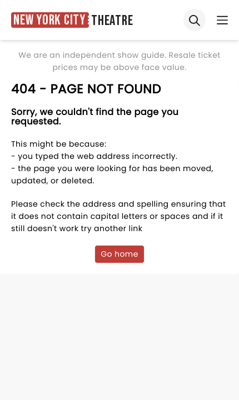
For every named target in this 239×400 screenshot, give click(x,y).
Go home (119, 253)
